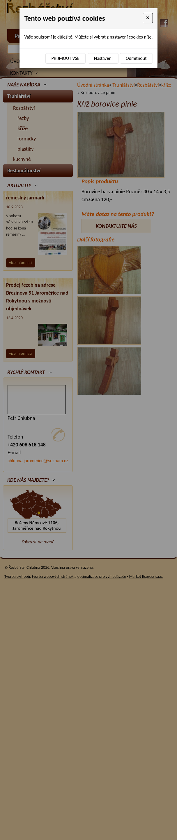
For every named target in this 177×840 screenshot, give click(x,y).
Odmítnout (136, 58)
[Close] (148, 18)
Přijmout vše (65, 58)
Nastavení (103, 58)
